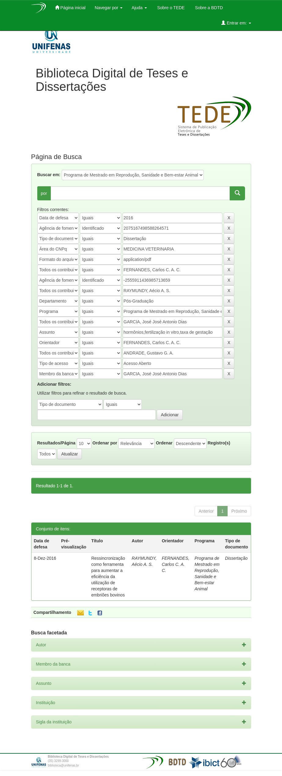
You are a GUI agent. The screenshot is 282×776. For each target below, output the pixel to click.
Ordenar (164, 442)
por (44, 193)
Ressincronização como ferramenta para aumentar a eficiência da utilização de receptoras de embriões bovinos (108, 576)
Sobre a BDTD (208, 7)
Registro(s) (218, 442)
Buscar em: (48, 174)
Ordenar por (105, 442)
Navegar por (109, 7)
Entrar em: (236, 22)
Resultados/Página (56, 442)
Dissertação (236, 558)
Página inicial (70, 7)
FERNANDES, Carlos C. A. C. (175, 564)
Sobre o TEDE (170, 7)
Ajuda (139, 7)
